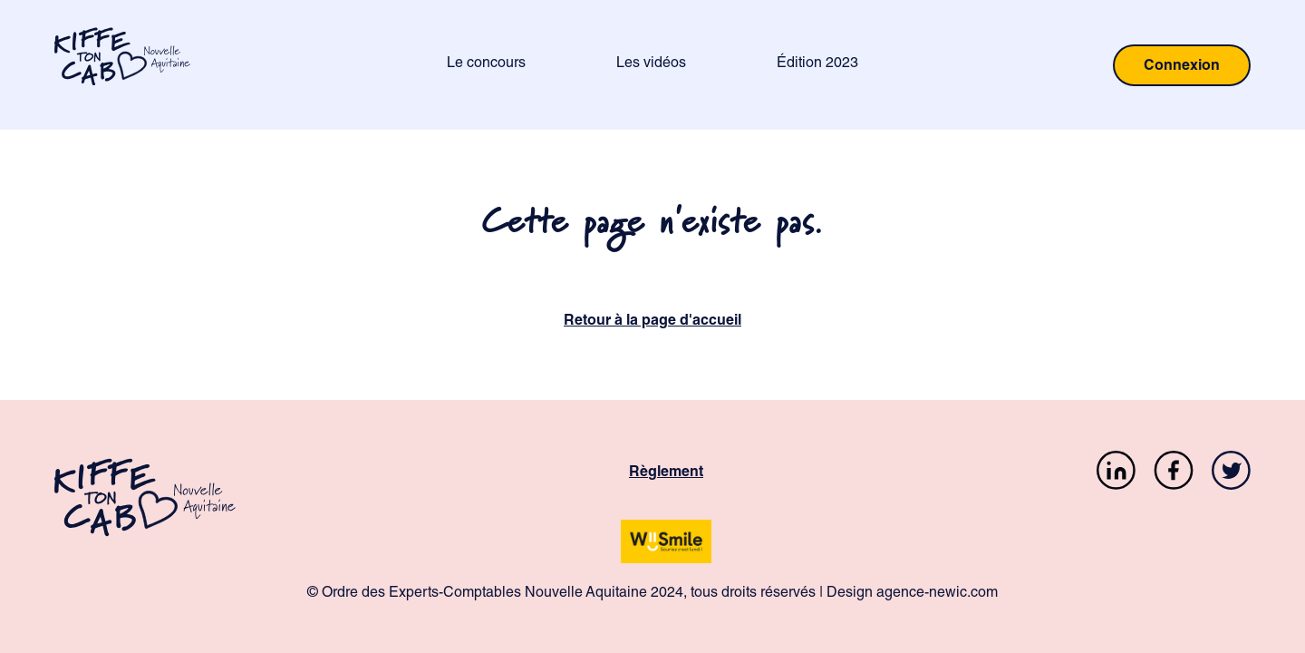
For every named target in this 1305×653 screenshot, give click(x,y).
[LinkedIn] (1116, 474)
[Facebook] (1174, 474)
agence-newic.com (937, 594)
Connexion (1182, 67)
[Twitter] (1231, 474)
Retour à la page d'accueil (652, 322)
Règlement (666, 473)
